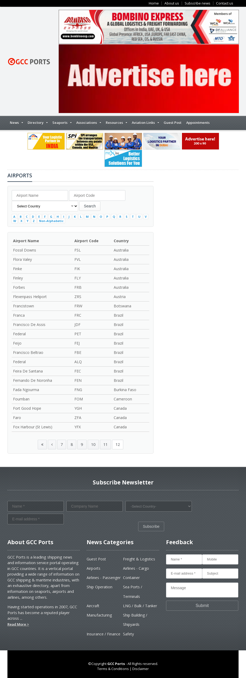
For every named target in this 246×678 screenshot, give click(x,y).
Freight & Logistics (139, 559)
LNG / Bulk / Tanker (140, 605)
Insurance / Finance (103, 634)
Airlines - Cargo (136, 568)
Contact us (224, 3)
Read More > (18, 624)
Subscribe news (197, 3)
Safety (128, 634)
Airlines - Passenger (103, 577)
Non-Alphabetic (51, 221)
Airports (93, 568)
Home (154, 3)
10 (93, 444)
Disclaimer (140, 668)
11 (105, 444)
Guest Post (172, 122)
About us (171, 3)
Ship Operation (99, 586)
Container (131, 577)
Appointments (198, 122)
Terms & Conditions (113, 668)
